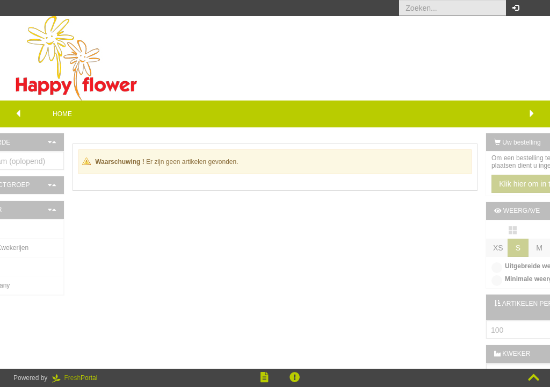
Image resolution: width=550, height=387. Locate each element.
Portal (78, 378)
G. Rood (27, 266)
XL (534, 247)
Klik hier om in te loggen (491, 184)
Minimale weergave (479, 279)
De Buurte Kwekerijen (46, 248)
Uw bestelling (469, 142)
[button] (533, 8)
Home (62, 114)
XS (450, 247)
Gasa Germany (36, 285)
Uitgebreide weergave (483, 266)
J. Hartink (28, 229)
